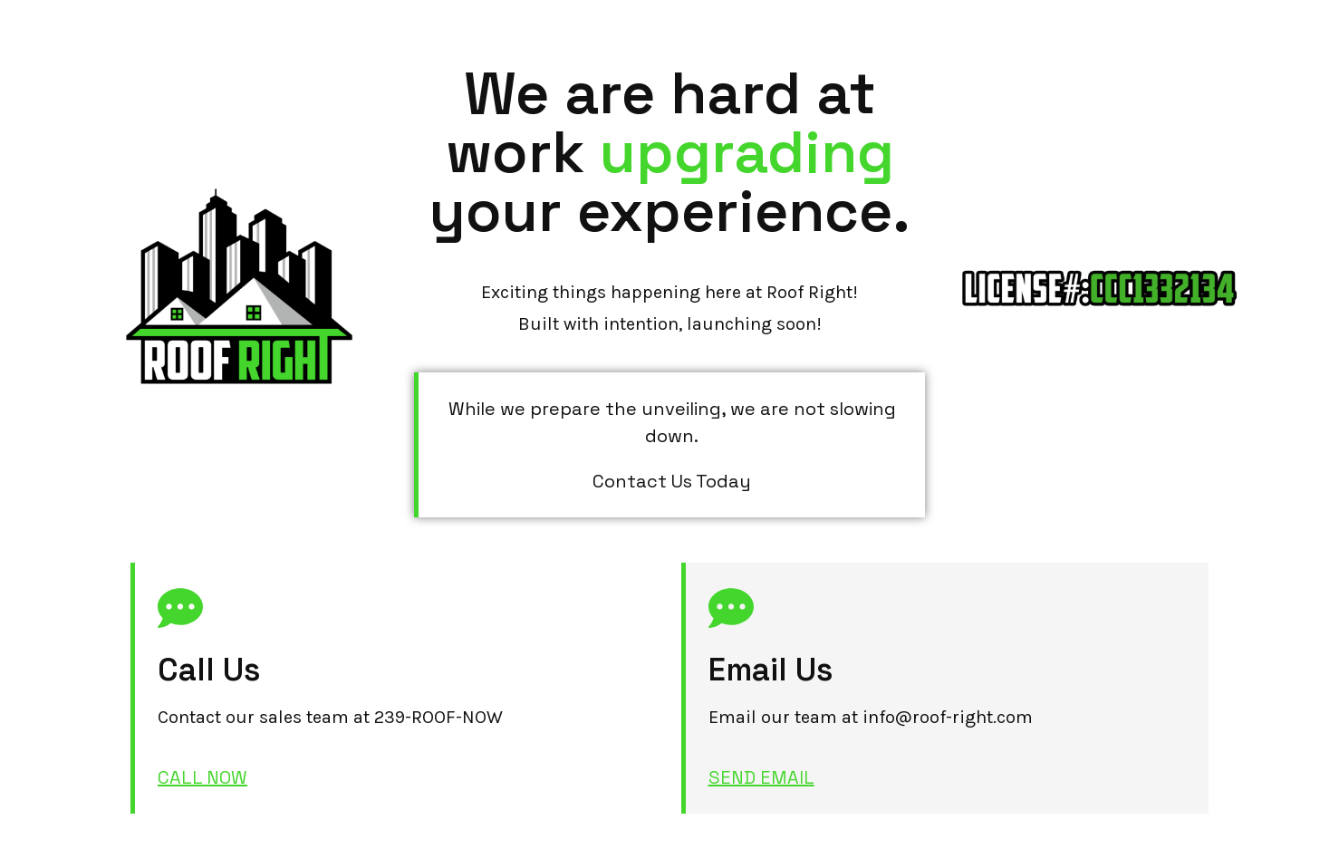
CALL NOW (202, 777)
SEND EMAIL (761, 777)
